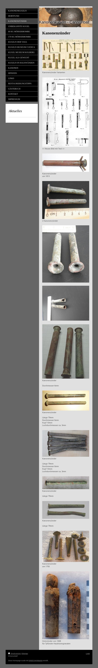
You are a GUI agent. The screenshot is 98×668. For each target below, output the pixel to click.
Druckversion (14, 653)
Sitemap (25, 653)
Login (88, 653)
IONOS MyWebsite (35, 660)
